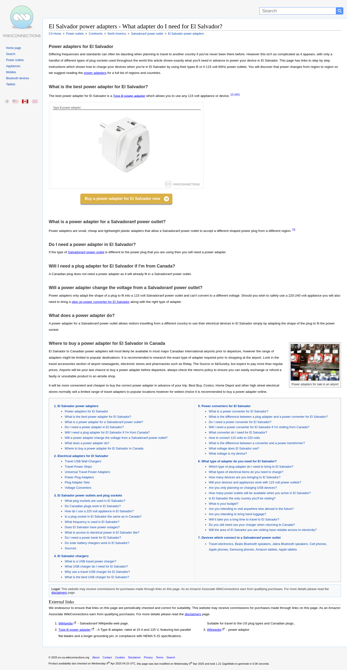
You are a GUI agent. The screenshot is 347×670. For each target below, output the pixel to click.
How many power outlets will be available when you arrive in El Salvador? (260, 493)
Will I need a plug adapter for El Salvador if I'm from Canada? (107, 432)
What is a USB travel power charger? (90, 561)
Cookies (120, 657)
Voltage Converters (78, 487)
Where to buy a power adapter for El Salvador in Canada (104, 448)
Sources (70, 548)
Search (10, 54)
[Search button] (339, 11)
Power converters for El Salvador (226, 406)
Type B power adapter (129, 95)
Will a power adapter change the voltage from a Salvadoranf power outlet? (116, 438)
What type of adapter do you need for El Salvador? (239, 461)
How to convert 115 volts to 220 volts (234, 438)
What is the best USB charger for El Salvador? (97, 577)
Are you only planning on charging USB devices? (243, 487)
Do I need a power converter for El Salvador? (240, 422)
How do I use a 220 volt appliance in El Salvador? (99, 511)
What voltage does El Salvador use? (234, 448)
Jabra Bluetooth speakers (290, 544)
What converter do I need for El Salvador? (238, 432)
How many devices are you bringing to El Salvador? (245, 477)
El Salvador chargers (73, 556)
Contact (107, 657)
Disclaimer (134, 657)
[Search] (297, 11)
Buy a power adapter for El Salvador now (122, 199)
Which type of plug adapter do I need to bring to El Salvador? (251, 466)
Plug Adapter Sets (77, 482)
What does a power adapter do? (87, 443)
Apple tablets (288, 549)
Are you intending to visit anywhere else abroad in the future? (251, 509)
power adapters (95, 73)
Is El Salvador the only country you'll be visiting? (242, 498)
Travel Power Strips (78, 466)
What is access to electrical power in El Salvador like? (102, 532)
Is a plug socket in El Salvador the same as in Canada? (103, 516)
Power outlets (15, 60)
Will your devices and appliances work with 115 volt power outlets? (255, 482)
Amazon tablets (266, 549)
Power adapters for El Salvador (86, 411)
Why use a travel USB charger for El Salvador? (97, 572)
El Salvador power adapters (77, 406)
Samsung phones (242, 549)
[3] (293, 229)
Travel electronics (221, 544)
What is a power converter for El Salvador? (238, 411)
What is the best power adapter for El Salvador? (98, 416)
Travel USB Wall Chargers (83, 461)
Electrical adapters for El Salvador (82, 456)
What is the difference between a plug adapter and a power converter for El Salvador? (268, 416)
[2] (232, 94)
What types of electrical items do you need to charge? (246, 472)
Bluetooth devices (17, 78)
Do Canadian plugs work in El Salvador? (93, 506)
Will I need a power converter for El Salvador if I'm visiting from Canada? (259, 427)
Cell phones (318, 544)
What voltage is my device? (228, 453)
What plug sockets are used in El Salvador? (95, 501)
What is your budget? (223, 503)
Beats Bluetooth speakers (253, 544)
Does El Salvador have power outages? (92, 527)
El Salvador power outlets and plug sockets (89, 495)
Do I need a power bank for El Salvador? (93, 537)
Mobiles (11, 72)
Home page (13, 48)
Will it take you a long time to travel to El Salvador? (244, 519)
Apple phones (218, 549)
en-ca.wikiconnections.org (73, 657)
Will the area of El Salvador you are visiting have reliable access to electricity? (263, 530)
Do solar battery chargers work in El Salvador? (97, 543)
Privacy (148, 657)
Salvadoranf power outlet (86, 252)
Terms (159, 657)
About (95, 657)
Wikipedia (65, 623)
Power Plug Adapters (79, 477)
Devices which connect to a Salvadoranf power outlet (241, 537)
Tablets (10, 84)
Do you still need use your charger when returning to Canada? (252, 525)
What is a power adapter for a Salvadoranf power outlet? (104, 422)
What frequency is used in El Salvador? (92, 522)
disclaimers (59, 592)
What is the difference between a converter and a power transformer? (257, 443)
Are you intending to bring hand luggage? (237, 514)
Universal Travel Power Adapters (87, 472)
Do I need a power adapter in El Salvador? (94, 427)
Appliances (13, 66)
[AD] (237, 94)
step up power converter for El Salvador (100, 302)
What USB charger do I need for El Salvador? (96, 566)
